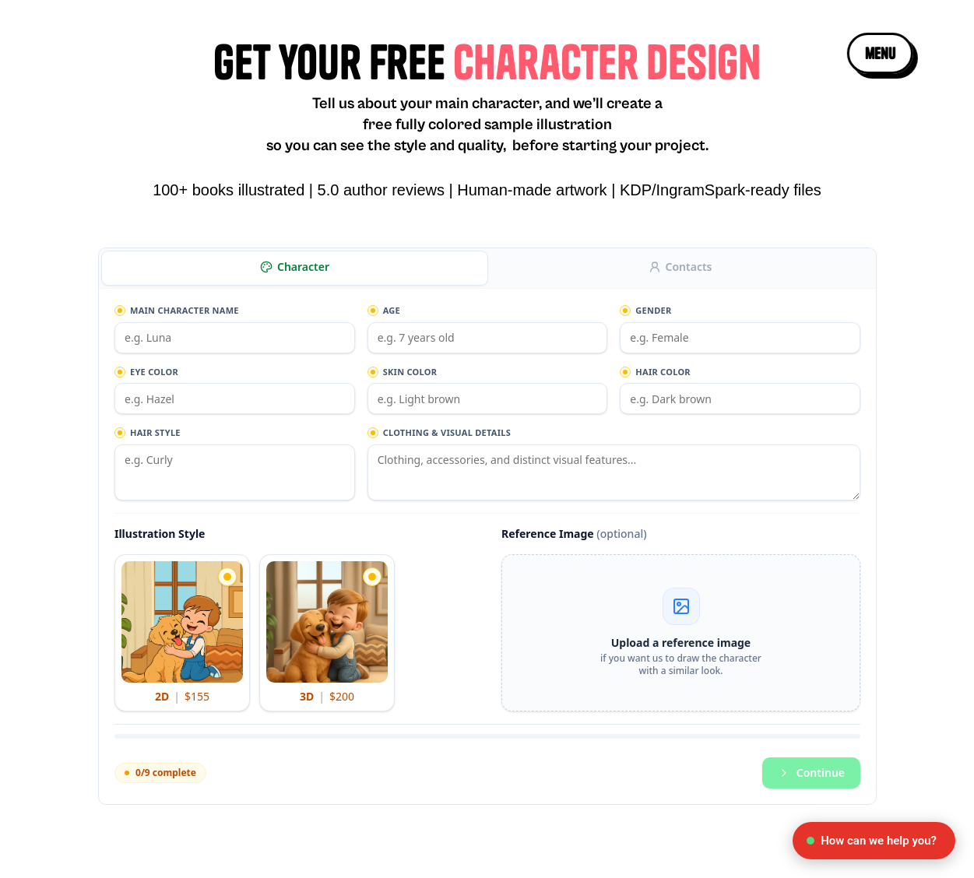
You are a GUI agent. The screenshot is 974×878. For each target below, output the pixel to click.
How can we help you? (872, 841)
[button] (879, 53)
